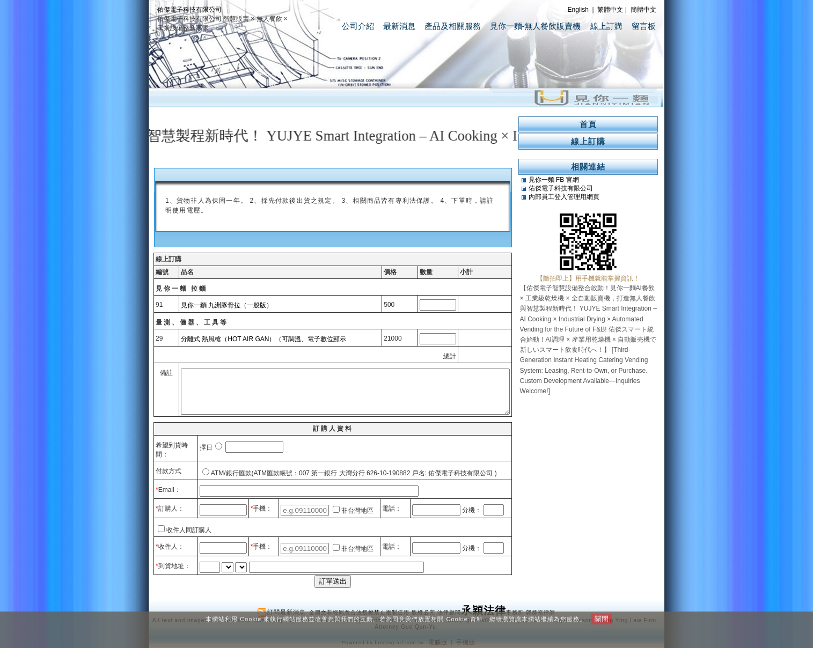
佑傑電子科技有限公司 (189, 9)
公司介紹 (358, 26)
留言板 (644, 26)
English (578, 9)
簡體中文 (643, 9)
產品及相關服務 (452, 26)
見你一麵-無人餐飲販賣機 (535, 26)
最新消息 (399, 26)
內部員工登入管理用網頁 (564, 197)
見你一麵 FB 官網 (554, 179)
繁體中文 (610, 9)
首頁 (588, 124)
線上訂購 (606, 26)
